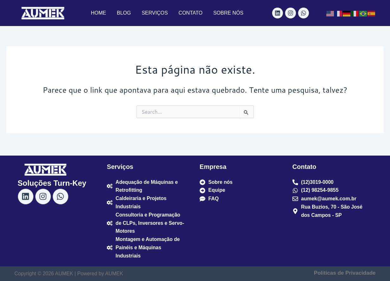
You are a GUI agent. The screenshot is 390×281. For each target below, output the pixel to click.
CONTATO (191, 13)
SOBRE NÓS (228, 13)
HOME (98, 13)
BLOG (124, 13)
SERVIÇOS (155, 13)
